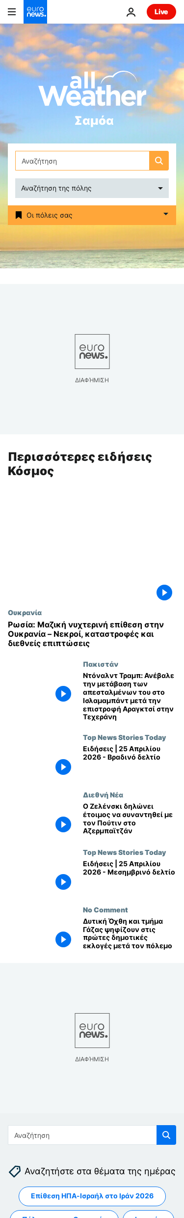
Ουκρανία (25, 612)
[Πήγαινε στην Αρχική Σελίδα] (35, 12)
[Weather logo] (92, 91)
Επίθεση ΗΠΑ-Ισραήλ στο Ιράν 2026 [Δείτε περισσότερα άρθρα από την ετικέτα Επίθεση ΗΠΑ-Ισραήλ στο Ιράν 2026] (92, 1195)
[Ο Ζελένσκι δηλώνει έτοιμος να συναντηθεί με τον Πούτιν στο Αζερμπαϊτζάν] (129, 819)
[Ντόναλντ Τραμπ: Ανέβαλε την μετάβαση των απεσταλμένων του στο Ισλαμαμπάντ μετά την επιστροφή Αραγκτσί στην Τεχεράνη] (129, 697)
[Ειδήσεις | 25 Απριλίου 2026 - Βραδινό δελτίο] (129, 762)
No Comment (105, 909)
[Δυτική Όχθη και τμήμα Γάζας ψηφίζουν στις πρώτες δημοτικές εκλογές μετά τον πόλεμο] (129, 934)
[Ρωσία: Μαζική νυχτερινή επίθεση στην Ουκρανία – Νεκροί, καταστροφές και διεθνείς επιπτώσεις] (92, 634)
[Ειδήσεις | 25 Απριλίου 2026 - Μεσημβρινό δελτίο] (129, 877)
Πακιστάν (100, 664)
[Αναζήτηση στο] (92, 160)
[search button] (159, 160)
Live (161, 11)
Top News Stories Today (124, 737)
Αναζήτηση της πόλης (56, 188)
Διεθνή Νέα (103, 794)
